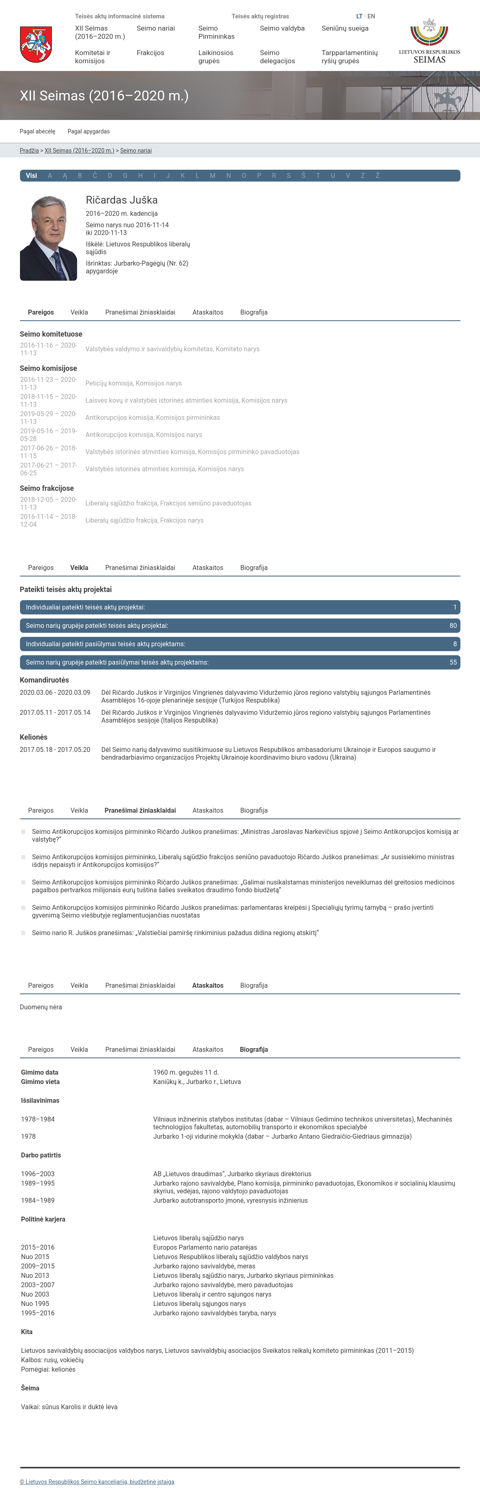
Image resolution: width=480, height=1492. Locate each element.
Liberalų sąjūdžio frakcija (121, 503)
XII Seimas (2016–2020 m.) (100, 32)
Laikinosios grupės (215, 57)
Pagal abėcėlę (37, 131)
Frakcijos (150, 53)
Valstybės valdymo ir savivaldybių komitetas (149, 349)
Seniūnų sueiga (345, 28)
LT (359, 16)
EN (371, 16)
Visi (31, 176)
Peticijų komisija (109, 383)
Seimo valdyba (282, 28)
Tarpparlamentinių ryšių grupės (350, 57)
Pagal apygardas (89, 131)
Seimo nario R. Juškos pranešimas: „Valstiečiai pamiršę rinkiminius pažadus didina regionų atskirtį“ (175, 933)
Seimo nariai (156, 28)
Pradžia (29, 150)
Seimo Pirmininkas (216, 32)
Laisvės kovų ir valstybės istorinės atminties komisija (162, 400)
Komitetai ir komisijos (93, 57)
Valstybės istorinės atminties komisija (140, 452)
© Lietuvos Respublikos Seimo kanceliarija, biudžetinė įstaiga (97, 1482)
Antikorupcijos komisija (119, 417)
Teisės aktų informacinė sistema (120, 16)
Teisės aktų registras (260, 16)
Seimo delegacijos (277, 57)
